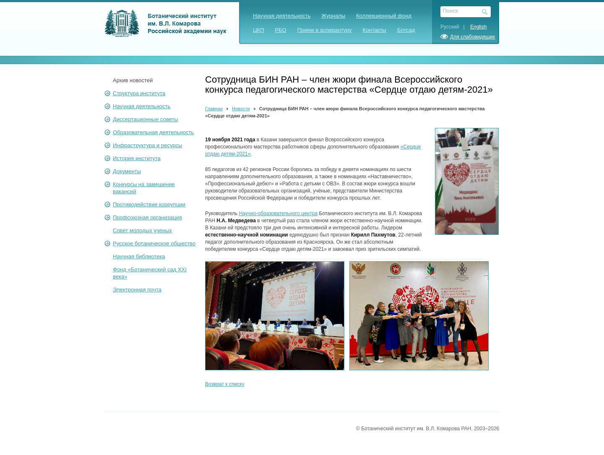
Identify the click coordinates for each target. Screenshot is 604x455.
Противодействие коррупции (149, 204)
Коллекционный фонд (383, 16)
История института (137, 158)
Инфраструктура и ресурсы (147, 145)
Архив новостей (133, 80)
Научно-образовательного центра (278, 213)
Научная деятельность (281, 16)
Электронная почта (137, 289)
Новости (241, 108)
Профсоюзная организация (147, 217)
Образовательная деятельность (153, 132)
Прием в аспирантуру (324, 30)
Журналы (333, 16)
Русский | (454, 27)
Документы (127, 171)
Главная (214, 108)
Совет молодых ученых (142, 230)
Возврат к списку (225, 384)
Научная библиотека (139, 256)
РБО (280, 30)
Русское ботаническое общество (154, 243)
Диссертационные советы (145, 119)
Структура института (139, 93)
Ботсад (406, 30)
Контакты (374, 30)
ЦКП (258, 30)
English (478, 27)
